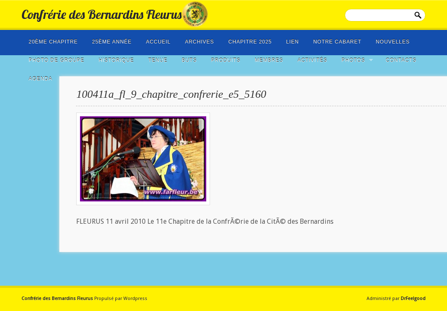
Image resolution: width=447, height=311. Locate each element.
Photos (354, 60)
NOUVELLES (393, 42)
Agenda (40, 79)
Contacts (401, 60)
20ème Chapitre (53, 42)
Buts (189, 60)
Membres (269, 60)
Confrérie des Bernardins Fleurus (101, 14)
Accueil (158, 42)
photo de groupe (56, 60)
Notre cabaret (337, 42)
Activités (312, 60)
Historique (116, 60)
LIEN (292, 42)
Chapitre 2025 (250, 42)
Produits (226, 60)
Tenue (157, 60)
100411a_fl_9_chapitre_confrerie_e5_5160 (171, 94)
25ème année (112, 42)
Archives (199, 42)
